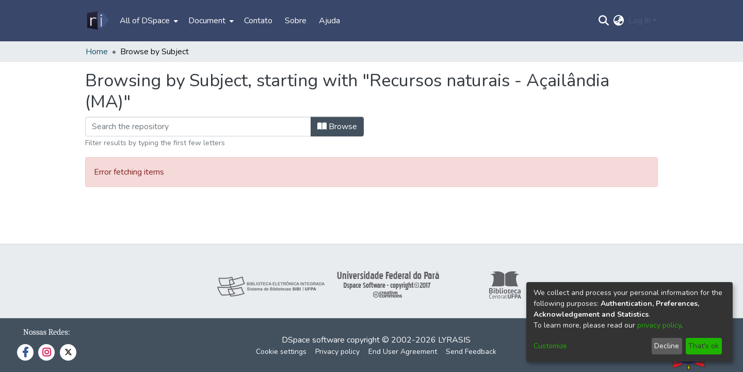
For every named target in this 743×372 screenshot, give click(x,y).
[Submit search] (603, 20)
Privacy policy (337, 352)
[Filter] (198, 126)
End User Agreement (402, 352)
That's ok (703, 346)
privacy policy (659, 325)
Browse (337, 126)
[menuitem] (148, 20)
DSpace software (313, 340)
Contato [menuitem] (258, 20)
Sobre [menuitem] (295, 20)
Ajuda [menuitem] (329, 20)
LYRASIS (454, 340)
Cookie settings (281, 352)
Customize (550, 346)
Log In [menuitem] (639, 20)
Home (97, 51)
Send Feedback (471, 352)
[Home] (97, 20)
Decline (666, 346)
